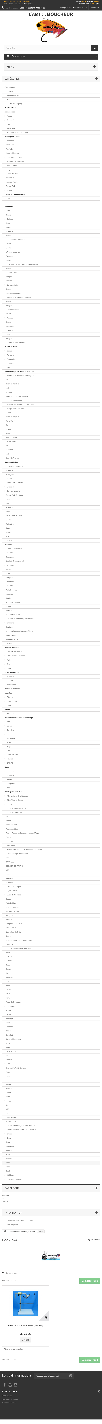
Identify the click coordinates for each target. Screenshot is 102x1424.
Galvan (9, 726)
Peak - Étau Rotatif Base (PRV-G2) (25, 1325)
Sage (8, 528)
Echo (8, 512)
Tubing (8, 837)
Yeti (8, 367)
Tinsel (8, 1101)
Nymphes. (10, 578)
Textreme (9, 882)
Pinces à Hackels (12, 911)
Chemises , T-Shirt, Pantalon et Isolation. (22, 264)
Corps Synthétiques (14, 812)
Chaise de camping (14, 104)
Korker (8, 227)
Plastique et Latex (12, 829)
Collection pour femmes (15, 343)
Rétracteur (10, 128)
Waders (9, 318)
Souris (8, 598)
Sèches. (9, 569)
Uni (7, 1056)
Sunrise (8, 1150)
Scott (8, 536)
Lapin (8, 1076)
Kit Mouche (11, 1175)
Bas (8, 211)
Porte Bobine (11, 903)
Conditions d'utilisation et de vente (19, 1221)
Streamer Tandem (12, 639)
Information (13, 1212)
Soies (8, 413)
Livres (8, 203)
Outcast (9, 681)
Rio (7, 380)
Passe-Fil (9, 920)
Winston (9, 503)
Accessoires (10, 112)
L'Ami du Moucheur (13, 252)
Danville (9, 1060)
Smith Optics (11, 701)
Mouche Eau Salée (13, 615)
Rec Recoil (10, 145)
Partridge (9, 1018)
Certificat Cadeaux (12, 689)
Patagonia (10, 256)
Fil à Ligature (11, 165)
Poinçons (9, 915)
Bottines (9, 219)
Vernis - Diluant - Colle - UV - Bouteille (21, 1130)
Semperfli (9, 878)
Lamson (9, 479)
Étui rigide (10, 487)
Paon (8, 986)
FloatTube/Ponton (12, 672)
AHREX (9, 1043)
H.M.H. (8, 953)
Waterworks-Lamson (14, 293)
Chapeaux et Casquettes (16, 240)
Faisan (8, 990)
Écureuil (9, 1089)
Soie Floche (11, 1051)
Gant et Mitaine (12, 285)
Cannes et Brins (11, 462)
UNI (7, 858)
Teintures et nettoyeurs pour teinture (20, 1126)
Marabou (9, 998)
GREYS (9, 763)
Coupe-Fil (10, 120)
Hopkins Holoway (12, 153)
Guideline (9, 231)
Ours (7, 1080)
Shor (8, 664)
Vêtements (9, 207)
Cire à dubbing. (11, 845)
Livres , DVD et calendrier (15, 194)
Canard (8, 969)
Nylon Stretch (11, 891)
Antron (8, 821)
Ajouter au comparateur (14, 1349)
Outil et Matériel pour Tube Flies (18, 948)
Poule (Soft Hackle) (13, 1002)
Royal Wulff (10, 421)
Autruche (9, 977)
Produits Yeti (10, 87)
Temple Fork (10, 186)
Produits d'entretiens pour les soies (20, 404)
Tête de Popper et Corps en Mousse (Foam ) (23, 833)
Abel (8, 722)
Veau (8, 1072)
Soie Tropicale (11, 437)
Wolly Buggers (11, 590)
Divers (9, 190)
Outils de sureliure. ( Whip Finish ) (19, 940)
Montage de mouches (13, 792)
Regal (8, 1142)
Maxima (9, 392)
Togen (8, 1023)
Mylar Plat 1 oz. (12, 1122)
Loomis (8, 248)
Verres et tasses (12, 95)
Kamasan (9, 1027)
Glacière (9, 91)
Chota (8, 223)
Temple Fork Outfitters (14, 483)
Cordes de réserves (14, 400)
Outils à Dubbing (12, 907)
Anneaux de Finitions (14, 157)
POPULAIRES (10, 108)
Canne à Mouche (13, 491)
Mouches (8, 545)
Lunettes (8, 693)
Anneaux (10, 141)
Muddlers (9, 594)
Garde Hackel (11, 928)
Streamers (10, 557)
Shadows (10, 623)
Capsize (9, 260)
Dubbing (9, 841)
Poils (8, 1064)
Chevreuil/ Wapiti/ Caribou (16, 1068)
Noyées (8, 606)
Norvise (8, 1167)
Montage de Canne (12, 137)
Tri (3, 1273)
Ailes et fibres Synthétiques (17, 796)
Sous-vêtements (12, 310)
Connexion (94, 8)
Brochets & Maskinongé (15, 561)
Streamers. (10, 582)
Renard (8, 1084)
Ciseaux (9, 899)
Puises (7, 709)
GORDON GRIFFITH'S (14, 866)
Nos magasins (12, 1225)
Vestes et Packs (11, 347)
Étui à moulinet (12, 755)
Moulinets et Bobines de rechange (19, 718)
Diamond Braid (11, 825)
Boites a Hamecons (13, 1039)
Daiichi (8, 1031)
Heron (8, 994)
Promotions (7, 1396)
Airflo (8, 388)
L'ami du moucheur (14, 652)
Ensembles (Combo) (14, 466)
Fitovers (9, 697)
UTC (7, 817)
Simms (8, 215)
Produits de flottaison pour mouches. (20, 619)
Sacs (7, 767)
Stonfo (8, 1171)
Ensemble (9, 944)
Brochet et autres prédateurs (17, 396)
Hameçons (10, 1006)
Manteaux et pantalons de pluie (18, 297)
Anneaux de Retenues (15, 161)
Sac (8, 99)
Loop (7, 499)
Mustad (8, 1010)
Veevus (8, 874)
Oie (7, 973)
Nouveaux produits (10, 1399)
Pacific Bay (10, 149)
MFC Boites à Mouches (15, 656)
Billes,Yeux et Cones (14, 800)
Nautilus (9, 759)
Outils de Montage (13, 895)
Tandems (9, 553)
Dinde (8, 965)
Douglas (9, 532)
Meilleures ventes (9, 1403)
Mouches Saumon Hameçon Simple (19, 631)
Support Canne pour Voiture (17, 132)
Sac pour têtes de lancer (16, 409)
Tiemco (8, 1014)
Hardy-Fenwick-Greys (14, 516)
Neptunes (10, 565)
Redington (10, 475)
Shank (8, 1047)
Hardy (8, 734)
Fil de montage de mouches (17, 854)
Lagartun (9, 1113)
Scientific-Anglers (12, 384)
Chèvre (8, 1093)
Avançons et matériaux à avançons (20, 376)
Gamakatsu (10, 1035)
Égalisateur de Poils (13, 932)
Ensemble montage (14, 1179)
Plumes (9, 961)
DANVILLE (10, 862)
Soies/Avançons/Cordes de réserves (19, 371)
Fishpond (10, 355)
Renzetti (9, 1159)
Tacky (8, 660)
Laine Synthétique (13, 887)
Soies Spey (11, 442)
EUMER (9, 957)
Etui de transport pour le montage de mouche (24, 850)
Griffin (8, 1154)
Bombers (9, 611)
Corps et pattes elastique (16, 808)
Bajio (8, 705)
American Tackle (12, 182)
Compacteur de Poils (14, 924)
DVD (8, 198)
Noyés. (8, 573)
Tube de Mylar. (11, 1117)
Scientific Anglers (12, 458)
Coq (7, 981)
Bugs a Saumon (12, 635)
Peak (8, 1163)
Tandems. (9, 586)
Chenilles (10, 804)
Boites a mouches (12, 648)
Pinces (9, 124)
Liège (8, 170)
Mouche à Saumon (13, 602)
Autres (9, 116)
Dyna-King (10, 1146)
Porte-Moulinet (12, 174)
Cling (8, 668)
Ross (8, 742)
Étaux (8, 1138)
